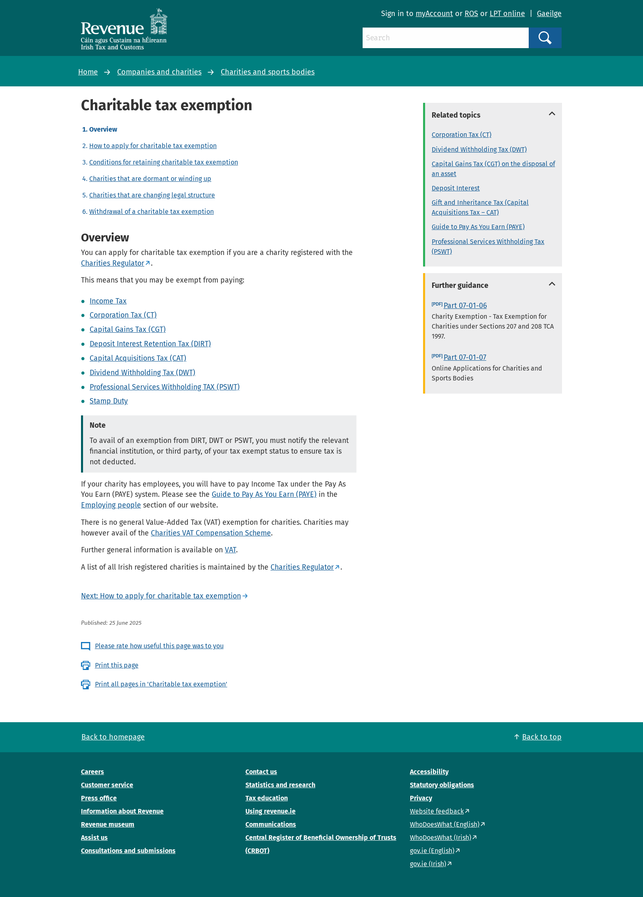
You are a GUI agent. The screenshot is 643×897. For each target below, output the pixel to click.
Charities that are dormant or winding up (150, 179)
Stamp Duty (109, 401)
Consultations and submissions (128, 851)
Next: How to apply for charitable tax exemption (161, 595)
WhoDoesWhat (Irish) (440, 837)
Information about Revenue (122, 811)
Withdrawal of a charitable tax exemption (151, 212)
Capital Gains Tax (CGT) (128, 329)
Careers (92, 772)
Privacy (421, 798)
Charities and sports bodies (268, 71)
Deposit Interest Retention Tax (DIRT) (150, 343)
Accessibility (429, 772)
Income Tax (108, 301)
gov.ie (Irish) (428, 864)
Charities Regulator (112, 263)
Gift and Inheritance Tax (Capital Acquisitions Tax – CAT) (480, 207)
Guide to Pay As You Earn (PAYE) (264, 494)
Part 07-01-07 (465, 357)
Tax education (266, 798)
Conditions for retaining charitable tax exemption (163, 162)
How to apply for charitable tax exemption (153, 146)
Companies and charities (159, 71)
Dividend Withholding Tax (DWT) (142, 372)
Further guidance (460, 285)
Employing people (111, 505)
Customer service (107, 785)
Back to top (542, 737)
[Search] (446, 38)
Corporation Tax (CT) (123, 315)
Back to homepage (113, 737)
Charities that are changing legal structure (152, 195)
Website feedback (437, 811)
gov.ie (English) (432, 851)
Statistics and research (280, 785)
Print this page (117, 665)
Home (88, 71)
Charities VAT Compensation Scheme (211, 533)
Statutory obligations (442, 785)
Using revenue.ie (270, 811)
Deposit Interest (456, 188)
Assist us (94, 837)
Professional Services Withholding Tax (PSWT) (488, 246)
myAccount (434, 13)
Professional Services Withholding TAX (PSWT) (165, 387)
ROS (471, 13)
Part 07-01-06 (465, 305)
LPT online (507, 13)
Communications (270, 824)
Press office (99, 798)
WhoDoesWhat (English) (444, 824)
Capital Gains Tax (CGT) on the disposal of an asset (493, 169)
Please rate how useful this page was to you (159, 646)
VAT (230, 549)
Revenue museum (107, 824)
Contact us (261, 772)
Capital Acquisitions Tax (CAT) (138, 358)
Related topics (456, 115)
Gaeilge (549, 13)
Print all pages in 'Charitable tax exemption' (161, 684)
